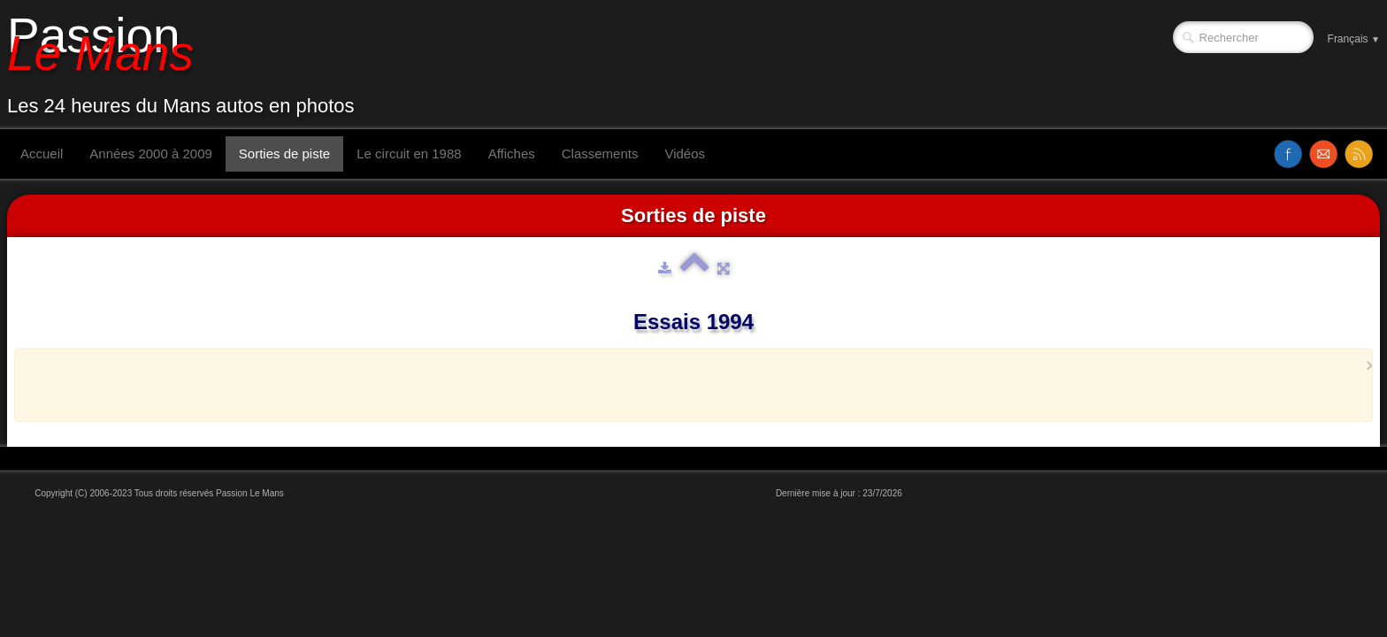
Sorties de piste (284, 153)
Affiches (511, 153)
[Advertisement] (688, 384)
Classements (600, 153)
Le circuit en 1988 (408, 153)
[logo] (187, 64)
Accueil (41, 153)
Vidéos (684, 153)
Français (1354, 39)
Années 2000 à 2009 (150, 153)
